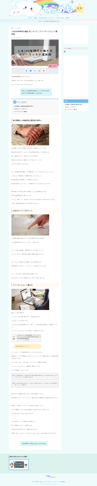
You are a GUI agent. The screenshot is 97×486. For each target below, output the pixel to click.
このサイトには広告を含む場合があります (48, 21)
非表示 (23, 102)
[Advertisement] (76, 35)
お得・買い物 (43, 17)
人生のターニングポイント (20, 109)
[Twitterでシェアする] (26, 71)
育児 (29, 17)
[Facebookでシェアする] (30, 71)
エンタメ (51, 17)
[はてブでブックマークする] (35, 71)
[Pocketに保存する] (44, 71)
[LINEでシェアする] (39, 71)
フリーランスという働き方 (20, 112)
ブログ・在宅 (60, 17)
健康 (35, 17)
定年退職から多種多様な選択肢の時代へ (24, 106)
